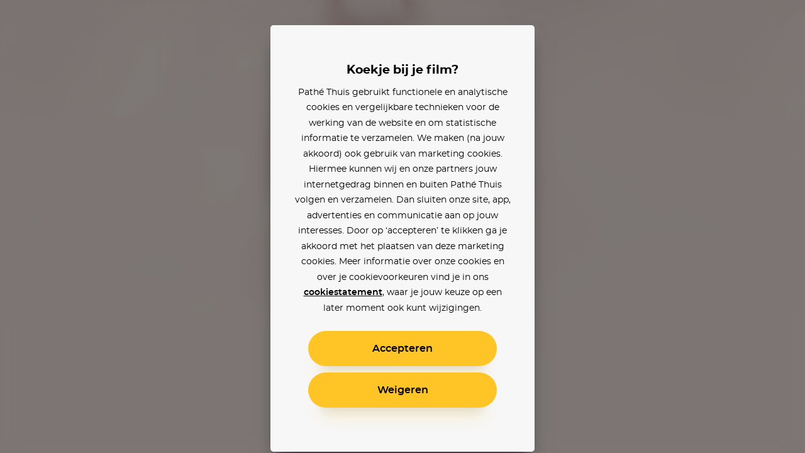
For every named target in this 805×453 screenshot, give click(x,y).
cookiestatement (343, 292)
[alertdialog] (402, 226)
